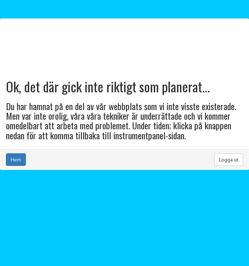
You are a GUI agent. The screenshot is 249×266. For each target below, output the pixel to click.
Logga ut (228, 159)
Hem (16, 159)
